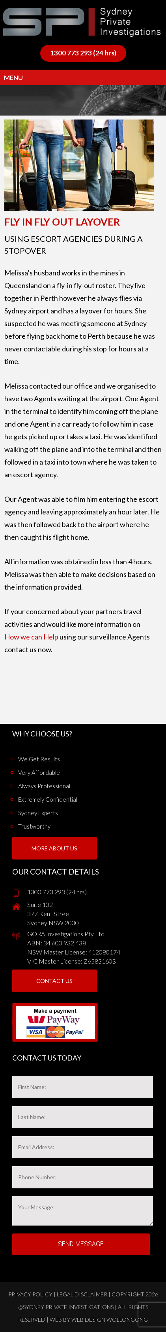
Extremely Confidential (47, 799)
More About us (54, 848)
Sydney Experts (38, 812)
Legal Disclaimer (82, 1294)
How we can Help (31, 636)
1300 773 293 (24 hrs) (83, 53)
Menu (13, 77)
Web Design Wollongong (109, 1319)
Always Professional (44, 785)
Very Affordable (39, 772)
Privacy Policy (30, 1294)
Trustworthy (34, 826)
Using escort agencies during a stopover (73, 244)
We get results (39, 759)
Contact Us (54, 980)
